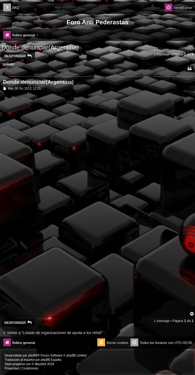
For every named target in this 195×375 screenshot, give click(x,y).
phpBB (33, 355)
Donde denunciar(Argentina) (40, 47)
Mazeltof (40, 364)
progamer (19, 364)
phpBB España (51, 359)
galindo (8, 64)
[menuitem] (11, 7)
